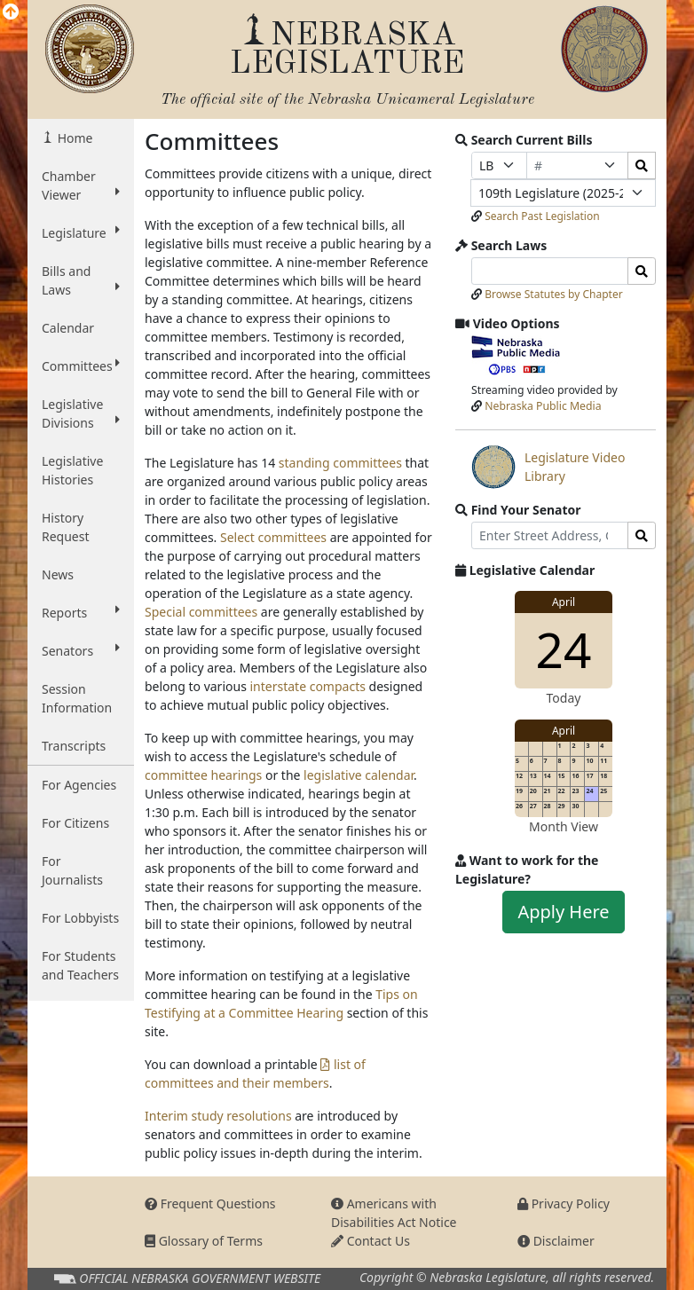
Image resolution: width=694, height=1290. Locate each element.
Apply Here (563, 912)
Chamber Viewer (81, 185)
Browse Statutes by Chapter (554, 294)
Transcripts (74, 745)
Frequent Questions (210, 1203)
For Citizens (75, 822)
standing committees (340, 462)
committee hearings (203, 775)
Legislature (81, 232)
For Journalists (72, 870)
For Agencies (79, 784)
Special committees (201, 611)
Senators (81, 650)
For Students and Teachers (80, 965)
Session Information (77, 698)
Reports (81, 612)
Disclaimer (556, 1240)
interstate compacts (307, 686)
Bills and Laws (81, 280)
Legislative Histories (72, 470)
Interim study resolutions (218, 1115)
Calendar (68, 327)
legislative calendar (359, 775)
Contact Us (370, 1240)
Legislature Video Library (548, 466)
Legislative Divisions (81, 413)
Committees (81, 365)
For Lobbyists (80, 917)
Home (73, 138)
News (58, 574)
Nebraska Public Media (543, 405)
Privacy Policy (563, 1203)
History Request (66, 527)
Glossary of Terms (204, 1240)
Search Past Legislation (542, 216)
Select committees (273, 537)
